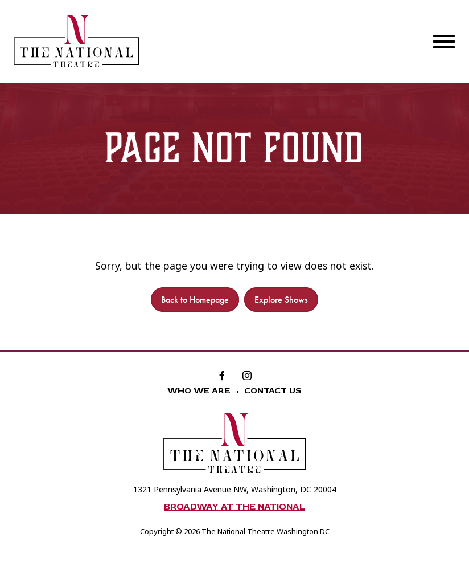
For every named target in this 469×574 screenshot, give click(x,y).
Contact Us (273, 390)
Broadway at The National (234, 506)
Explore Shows (281, 299)
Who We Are (198, 390)
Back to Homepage (195, 299)
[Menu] (444, 41)
